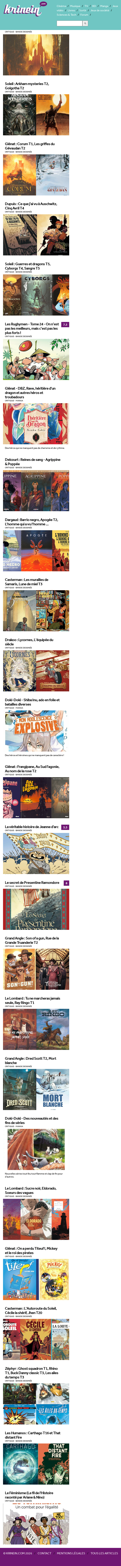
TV (86, 6)
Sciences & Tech (66, 14)
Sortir (82, 10)
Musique (75, 6)
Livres (71, 10)
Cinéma (61, 6)
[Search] (69, 23)
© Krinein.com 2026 (17, 1553)
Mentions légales (71, 1553)
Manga (104, 6)
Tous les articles (104, 1553)
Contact (44, 1553)
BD (94, 6)
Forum (84, 14)
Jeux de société (99, 10)
